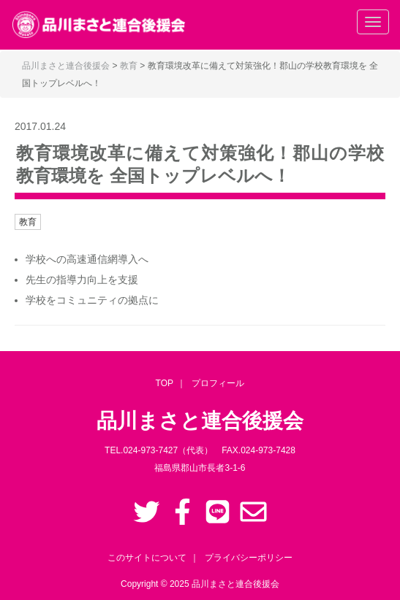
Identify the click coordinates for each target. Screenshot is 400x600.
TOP (164, 383)
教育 (28, 222)
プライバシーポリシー (249, 558)
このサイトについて (146, 558)
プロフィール (218, 383)
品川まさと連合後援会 (235, 584)
